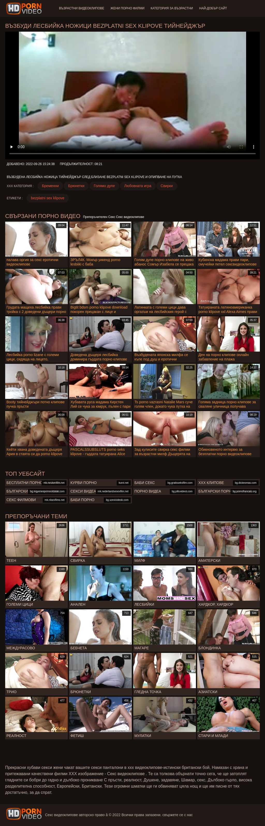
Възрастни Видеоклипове (81, 8)
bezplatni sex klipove (47, 198)
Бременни (50, 186)
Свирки (167, 186)
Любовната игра (137, 186)
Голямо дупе (104, 186)
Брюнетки (76, 186)
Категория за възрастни (172, 8)
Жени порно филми (127, 8)
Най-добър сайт (213, 8)
